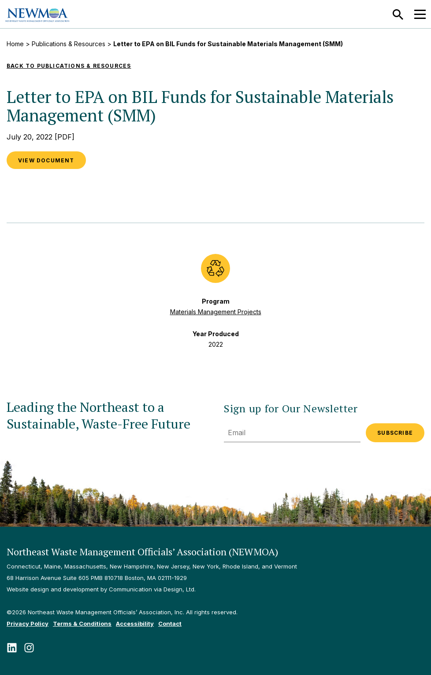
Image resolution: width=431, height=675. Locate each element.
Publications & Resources (68, 44)
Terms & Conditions (82, 623)
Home (15, 44)
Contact (170, 623)
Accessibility (135, 623)
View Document (46, 160)
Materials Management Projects (215, 311)
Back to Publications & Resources (69, 65)
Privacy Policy (27, 623)
